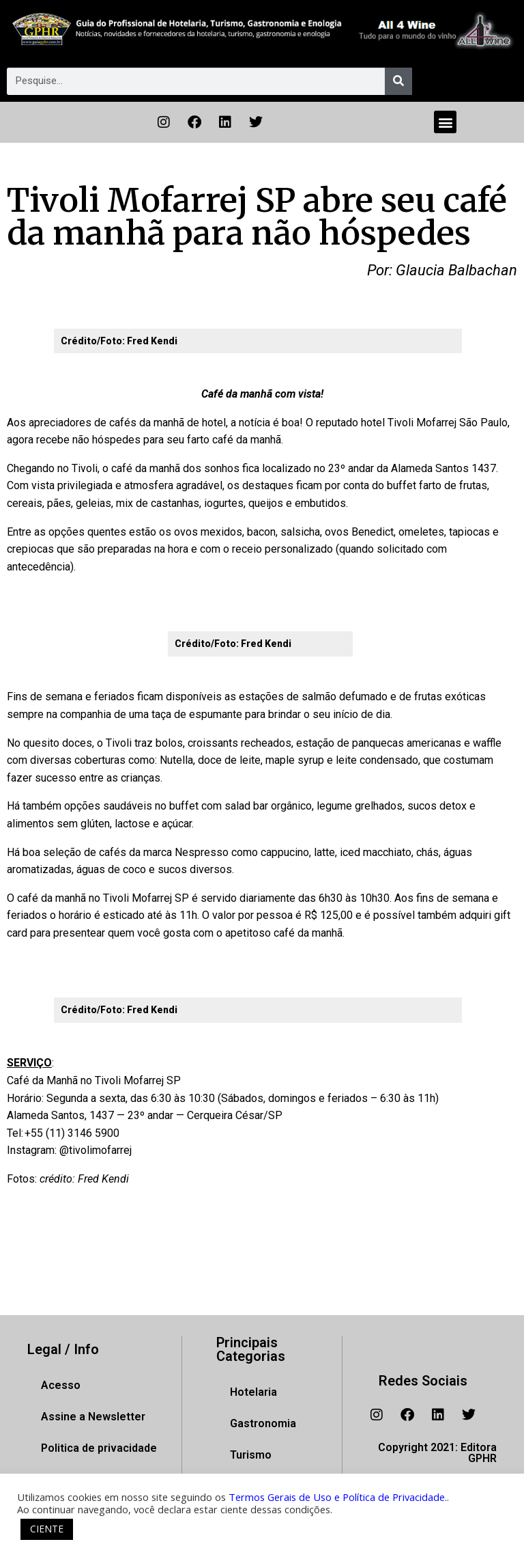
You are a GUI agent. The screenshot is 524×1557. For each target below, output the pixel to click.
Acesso (61, 1385)
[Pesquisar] (398, 81)
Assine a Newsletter (93, 1416)
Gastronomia (263, 1423)
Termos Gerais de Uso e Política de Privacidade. (338, 1497)
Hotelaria (253, 1392)
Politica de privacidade (99, 1448)
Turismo (251, 1454)
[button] (445, 122)
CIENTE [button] (46, 1528)
